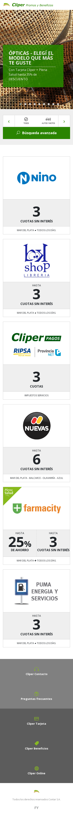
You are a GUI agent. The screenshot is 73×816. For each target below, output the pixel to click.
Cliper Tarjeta (36, 723)
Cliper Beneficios (36, 748)
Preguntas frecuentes (36, 699)
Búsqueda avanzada (36, 132)
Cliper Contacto (36, 674)
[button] (20, 104)
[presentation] (9, 121)
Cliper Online (36, 773)
